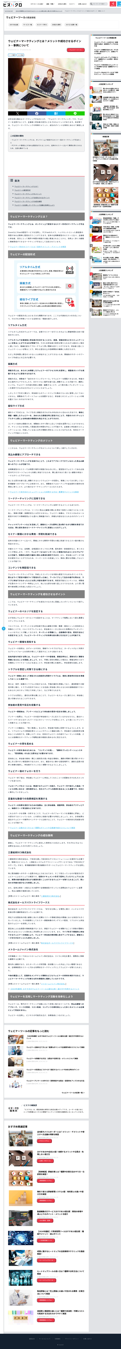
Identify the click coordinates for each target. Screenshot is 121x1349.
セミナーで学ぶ (42, 25)
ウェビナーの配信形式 (22, 190)
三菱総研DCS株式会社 (50, 896)
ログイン (113, 4)
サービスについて (45, 1338)
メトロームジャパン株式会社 (53, 983)
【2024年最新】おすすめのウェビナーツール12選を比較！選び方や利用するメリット (44, 989)
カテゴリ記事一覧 (71, 25)
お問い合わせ (87, 1338)
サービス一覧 (27, 25)
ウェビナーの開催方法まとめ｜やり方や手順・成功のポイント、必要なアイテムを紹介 (106, 51)
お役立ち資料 (56, 25)
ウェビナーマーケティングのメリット (28, 194)
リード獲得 (12, 55)
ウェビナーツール (76, 50)
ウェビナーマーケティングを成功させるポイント (32, 198)
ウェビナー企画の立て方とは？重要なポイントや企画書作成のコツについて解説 (42, 827)
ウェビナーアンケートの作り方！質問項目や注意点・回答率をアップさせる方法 (106, 44)
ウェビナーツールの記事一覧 (72, 1092)
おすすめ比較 (14, 25)
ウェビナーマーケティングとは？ (26, 186)
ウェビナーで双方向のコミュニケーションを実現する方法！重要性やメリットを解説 (44, 492)
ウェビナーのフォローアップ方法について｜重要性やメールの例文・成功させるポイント (106, 59)
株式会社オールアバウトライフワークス (57, 943)
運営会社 (32, 1338)
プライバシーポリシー (72, 1338)
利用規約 (57, 1338)
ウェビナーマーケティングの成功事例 (28, 201)
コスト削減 (20, 55)
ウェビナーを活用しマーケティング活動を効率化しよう (34, 205)
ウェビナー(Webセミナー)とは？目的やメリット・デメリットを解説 (38, 246)
